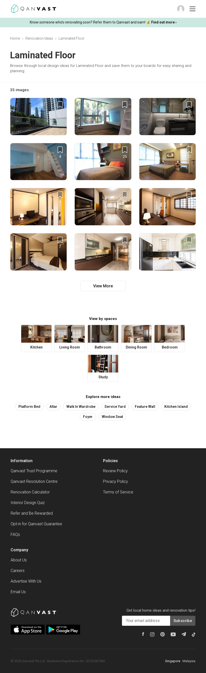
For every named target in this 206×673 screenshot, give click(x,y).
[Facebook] (143, 634)
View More (103, 286)
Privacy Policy (115, 481)
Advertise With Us (26, 581)
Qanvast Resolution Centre (34, 481)
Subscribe (182, 620)
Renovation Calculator (30, 492)
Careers (17, 570)
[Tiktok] (193, 634)
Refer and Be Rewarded (32, 513)
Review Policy (115, 470)
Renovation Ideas (39, 38)
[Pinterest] (162, 634)
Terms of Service (118, 492)
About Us (19, 560)
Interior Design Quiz (28, 502)
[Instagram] (152, 634)
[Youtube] (173, 634)
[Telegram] (184, 634)
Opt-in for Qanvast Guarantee (36, 523)
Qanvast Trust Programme (34, 470)
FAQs (15, 534)
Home (15, 38)
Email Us (18, 591)
